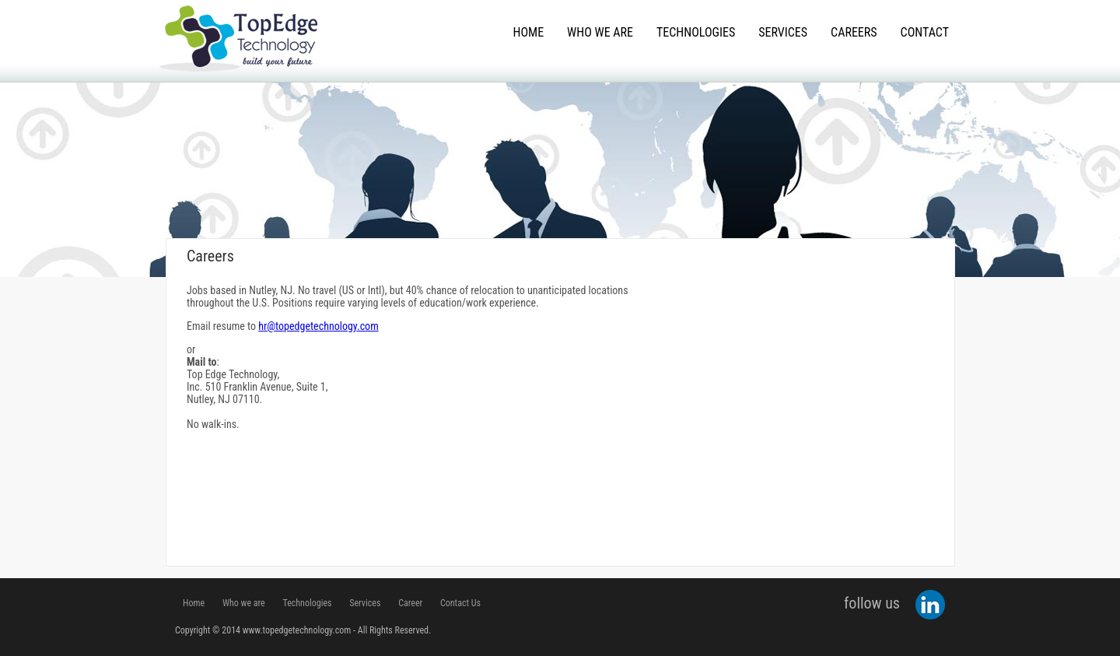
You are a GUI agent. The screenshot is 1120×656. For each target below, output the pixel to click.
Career (410, 603)
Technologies (695, 32)
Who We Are (600, 32)
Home (528, 32)
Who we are (243, 603)
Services (782, 32)
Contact (925, 32)
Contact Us (460, 603)
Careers (854, 32)
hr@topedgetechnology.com (318, 326)
